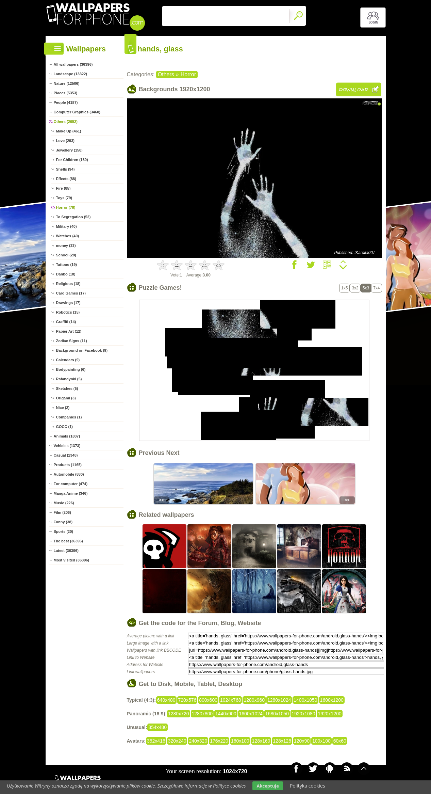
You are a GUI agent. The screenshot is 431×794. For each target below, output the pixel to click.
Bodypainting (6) (71, 369)
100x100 (321, 741)
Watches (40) (67, 236)
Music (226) (64, 503)
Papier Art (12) (69, 331)
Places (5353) (66, 93)
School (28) (66, 255)
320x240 (177, 741)
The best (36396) (68, 541)
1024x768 (230, 700)
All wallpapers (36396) (73, 64)
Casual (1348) (66, 455)
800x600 (208, 700)
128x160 (261, 741)
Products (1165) (68, 465)
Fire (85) (63, 188)
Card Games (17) (71, 293)
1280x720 (178, 713)
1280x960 (254, 700)
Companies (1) (69, 417)
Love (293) (65, 141)
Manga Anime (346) (71, 493)
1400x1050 (305, 700)
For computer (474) (71, 484)
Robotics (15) (68, 312)
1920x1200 (329, 713)
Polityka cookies (307, 785)
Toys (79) (64, 198)
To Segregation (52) (73, 217)
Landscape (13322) (70, 74)
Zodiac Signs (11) (71, 341)
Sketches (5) (67, 388)
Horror (188, 74)
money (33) (66, 245)
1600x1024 (251, 713)
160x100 (240, 741)
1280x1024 (279, 700)
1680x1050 (277, 713)
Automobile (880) (69, 474)
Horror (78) (66, 207)
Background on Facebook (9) (82, 350)
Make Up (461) (68, 131)
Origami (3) (66, 398)
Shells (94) (65, 169)
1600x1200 (332, 700)
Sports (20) (63, 531)
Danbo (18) (66, 274)
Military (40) (66, 226)
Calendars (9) (68, 360)
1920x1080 (303, 713)
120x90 (302, 741)
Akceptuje (267, 786)
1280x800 (202, 713)
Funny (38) (63, 522)
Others (166, 74)
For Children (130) (72, 160)
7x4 (376, 288)
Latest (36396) (66, 551)
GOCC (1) (64, 427)
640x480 (166, 700)
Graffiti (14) (66, 322)
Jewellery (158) (69, 150)
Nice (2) (63, 408)
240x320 (198, 741)
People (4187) (66, 102)
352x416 (156, 741)
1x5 (344, 288)
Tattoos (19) (66, 265)
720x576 (187, 700)
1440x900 (225, 713)
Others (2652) (66, 122)
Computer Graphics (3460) (77, 112)
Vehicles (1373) (67, 446)
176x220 (219, 741)
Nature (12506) (67, 83)
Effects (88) (66, 179)
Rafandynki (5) (69, 379)
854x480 (157, 727)
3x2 (355, 288)
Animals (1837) (67, 436)
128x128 (282, 741)
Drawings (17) (68, 303)
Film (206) (62, 512)
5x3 (366, 288)
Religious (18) (68, 284)
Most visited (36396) (71, 560)
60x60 (339, 741)
